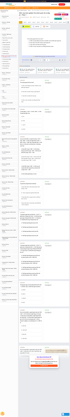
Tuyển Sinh (36, 7)
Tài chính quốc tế (5, 53)
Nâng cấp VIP (44, 365)
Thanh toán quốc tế (6, 63)
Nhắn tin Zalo (65, 414)
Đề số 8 (51, 22)
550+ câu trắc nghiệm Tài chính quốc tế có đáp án (40, 10)
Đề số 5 (38, 22)
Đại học (29, 10)
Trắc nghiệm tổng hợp (23, 10)
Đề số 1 (20, 22)
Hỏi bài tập (2, 413)
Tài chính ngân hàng (6, 46)
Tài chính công (5, 51)
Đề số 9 (56, 22)
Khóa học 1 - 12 (8, 7)
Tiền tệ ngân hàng (5, 65)
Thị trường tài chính (6, 49)
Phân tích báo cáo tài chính (7, 37)
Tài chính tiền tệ (5, 61)
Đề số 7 (47, 22)
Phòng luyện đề (19, 7)
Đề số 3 (29, 22)
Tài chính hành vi (5, 68)
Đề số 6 (42, 22)
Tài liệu (28, 7)
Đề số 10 (60, 22)
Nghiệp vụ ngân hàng (6, 42)
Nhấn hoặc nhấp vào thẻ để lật (44, 56)
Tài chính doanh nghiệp (6, 59)
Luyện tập (36, 26)
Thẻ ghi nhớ (26, 26)
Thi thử (45, 26)
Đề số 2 (25, 22)
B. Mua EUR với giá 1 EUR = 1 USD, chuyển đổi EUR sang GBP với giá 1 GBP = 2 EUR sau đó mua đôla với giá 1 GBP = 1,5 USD (31, 158)
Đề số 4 (34, 22)
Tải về (58, 18)
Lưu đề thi (65, 18)
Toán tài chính (5, 40)
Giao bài (65, 14)
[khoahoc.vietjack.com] (11, 4)
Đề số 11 (64, 22)
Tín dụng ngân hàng (6, 44)
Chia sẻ (58, 14)
